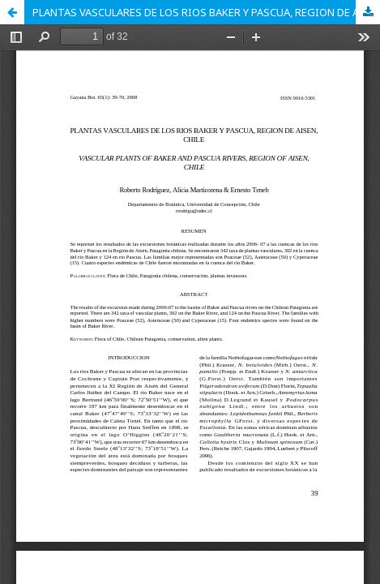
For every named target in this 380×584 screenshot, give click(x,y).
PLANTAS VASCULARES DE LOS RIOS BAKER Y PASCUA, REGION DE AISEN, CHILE (206, 12)
